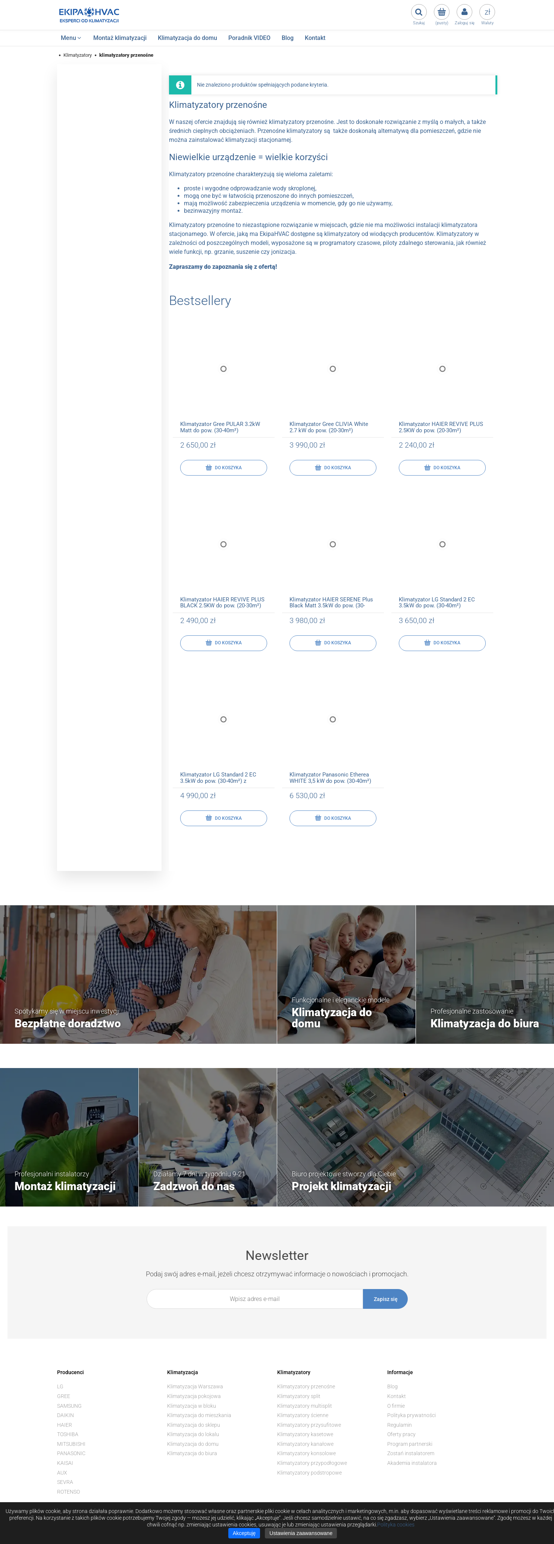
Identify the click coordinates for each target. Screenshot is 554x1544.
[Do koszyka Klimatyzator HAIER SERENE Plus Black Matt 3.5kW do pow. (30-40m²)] (332, 643)
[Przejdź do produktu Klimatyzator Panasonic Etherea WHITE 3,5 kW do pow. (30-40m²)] (333, 727)
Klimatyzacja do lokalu (193, 1434)
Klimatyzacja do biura (192, 1453)
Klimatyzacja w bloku (191, 1406)
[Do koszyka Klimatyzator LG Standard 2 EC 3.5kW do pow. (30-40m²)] (442, 643)
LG (60, 1386)
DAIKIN (65, 1415)
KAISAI (65, 1463)
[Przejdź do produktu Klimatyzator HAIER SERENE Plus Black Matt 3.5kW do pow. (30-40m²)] (333, 552)
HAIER (64, 1425)
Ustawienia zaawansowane (300, 1533)
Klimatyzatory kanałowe (305, 1444)
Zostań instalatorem (410, 1453)
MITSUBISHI (71, 1444)
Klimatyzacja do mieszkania (199, 1415)
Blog (392, 1386)
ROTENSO (68, 1492)
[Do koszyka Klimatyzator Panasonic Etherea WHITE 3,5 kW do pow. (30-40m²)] (332, 818)
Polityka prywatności (411, 1415)
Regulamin (399, 1425)
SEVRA (65, 1482)
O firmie (396, 1406)
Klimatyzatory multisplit (304, 1406)
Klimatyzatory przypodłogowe (312, 1463)
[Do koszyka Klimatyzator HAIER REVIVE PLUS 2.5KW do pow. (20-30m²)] (442, 468)
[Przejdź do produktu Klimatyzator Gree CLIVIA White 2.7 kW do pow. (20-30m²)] (333, 376)
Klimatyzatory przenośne (306, 1386)
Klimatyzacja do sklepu (193, 1425)
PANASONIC (71, 1453)
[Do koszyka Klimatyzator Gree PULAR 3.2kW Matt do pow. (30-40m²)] (223, 468)
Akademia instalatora (412, 1463)
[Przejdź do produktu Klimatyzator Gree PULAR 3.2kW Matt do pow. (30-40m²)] (224, 376)
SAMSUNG (69, 1406)
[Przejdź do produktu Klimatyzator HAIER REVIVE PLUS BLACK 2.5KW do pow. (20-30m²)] (224, 552)
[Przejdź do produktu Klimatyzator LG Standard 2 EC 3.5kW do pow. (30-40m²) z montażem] (224, 727)
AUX (62, 1473)
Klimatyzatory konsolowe (306, 1453)
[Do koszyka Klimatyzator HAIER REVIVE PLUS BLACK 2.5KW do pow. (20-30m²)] (223, 643)
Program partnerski (409, 1444)
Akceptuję (244, 1533)
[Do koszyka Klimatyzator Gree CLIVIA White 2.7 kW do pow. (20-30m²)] (332, 468)
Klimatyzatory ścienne (302, 1415)
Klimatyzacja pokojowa (194, 1396)
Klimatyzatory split (298, 1396)
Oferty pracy (401, 1434)
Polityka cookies (395, 1525)
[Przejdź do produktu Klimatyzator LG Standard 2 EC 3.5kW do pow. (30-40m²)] (442, 552)
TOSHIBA (67, 1434)
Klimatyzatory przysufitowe (309, 1425)
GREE (63, 1396)
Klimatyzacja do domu (193, 1444)
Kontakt (396, 1396)
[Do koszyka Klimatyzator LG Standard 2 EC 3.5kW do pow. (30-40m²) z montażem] (223, 818)
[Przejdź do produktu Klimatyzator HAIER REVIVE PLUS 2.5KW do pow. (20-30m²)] (442, 376)
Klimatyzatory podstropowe (309, 1473)
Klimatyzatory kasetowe (305, 1434)
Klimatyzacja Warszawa (195, 1386)
